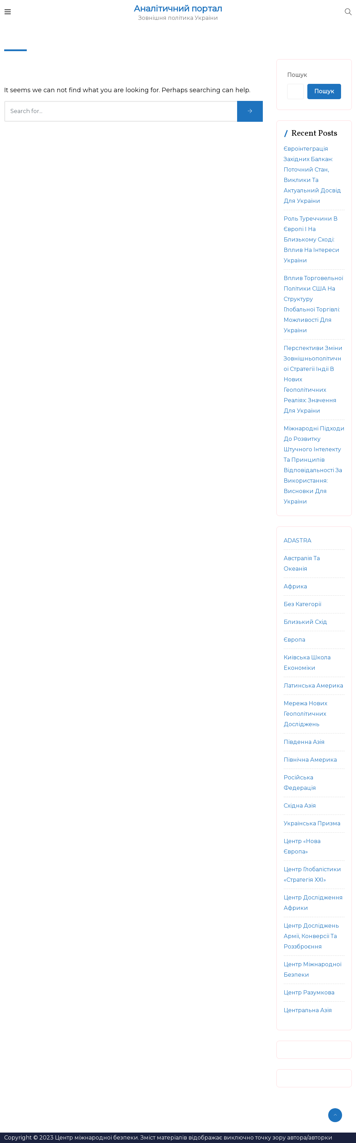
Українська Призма (312, 823)
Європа (294, 639)
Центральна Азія (308, 1010)
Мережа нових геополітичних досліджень (305, 714)
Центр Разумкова (309, 992)
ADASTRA (297, 540)
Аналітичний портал (178, 9)
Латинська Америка (313, 685)
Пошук (297, 75)
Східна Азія (300, 805)
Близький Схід (305, 622)
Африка (295, 586)
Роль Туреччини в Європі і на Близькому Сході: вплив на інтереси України (311, 239)
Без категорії (302, 604)
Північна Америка (310, 759)
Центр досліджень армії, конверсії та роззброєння (311, 936)
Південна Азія (304, 742)
